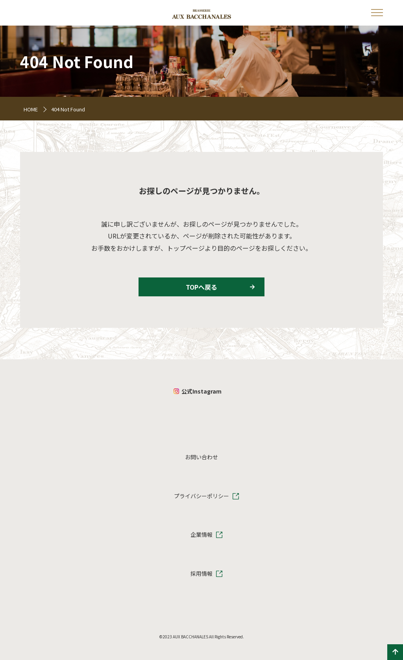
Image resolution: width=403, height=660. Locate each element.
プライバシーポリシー (201, 496)
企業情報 (201, 534)
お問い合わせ (201, 457)
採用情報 (201, 573)
